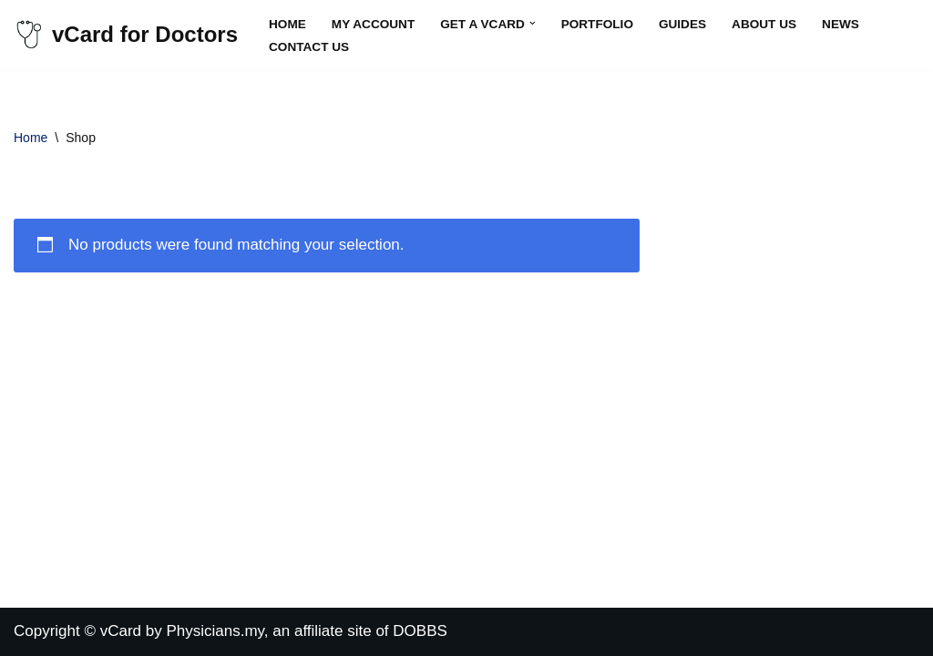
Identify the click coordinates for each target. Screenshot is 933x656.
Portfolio (597, 24)
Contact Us (309, 47)
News (840, 24)
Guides (682, 24)
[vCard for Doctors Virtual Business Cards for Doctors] (126, 35)
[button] (532, 23)
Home (287, 24)
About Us (764, 24)
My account (373, 24)
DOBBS (420, 631)
